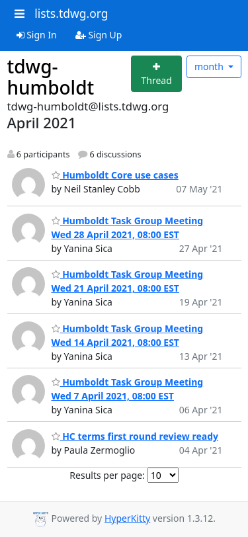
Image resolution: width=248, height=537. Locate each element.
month (210, 66)
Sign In (37, 34)
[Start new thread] (156, 74)
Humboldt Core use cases (115, 175)
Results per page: (107, 475)
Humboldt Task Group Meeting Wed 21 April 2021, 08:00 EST (128, 281)
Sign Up (98, 34)
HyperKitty (127, 518)
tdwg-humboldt (51, 77)
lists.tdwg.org (71, 13)
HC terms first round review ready (135, 436)
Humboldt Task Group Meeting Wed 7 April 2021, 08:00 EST (128, 389)
